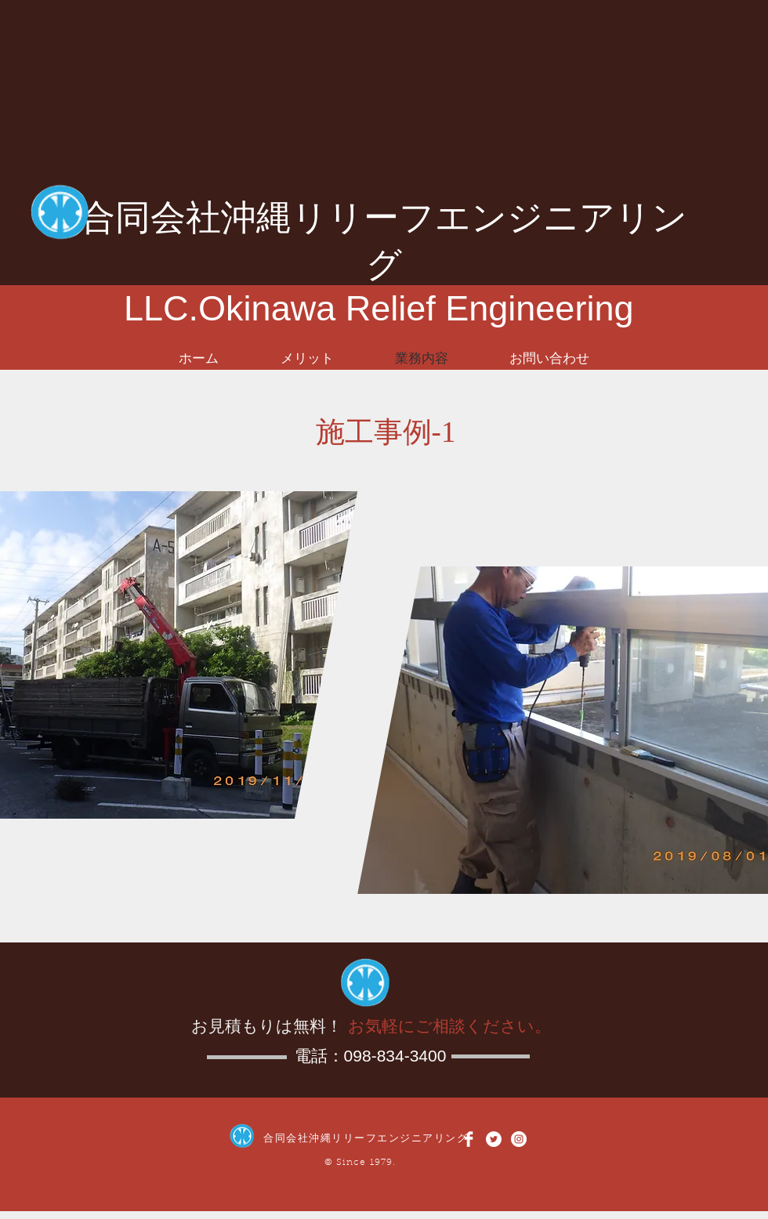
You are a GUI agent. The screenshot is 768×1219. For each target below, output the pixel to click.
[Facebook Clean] (468, 1139)
